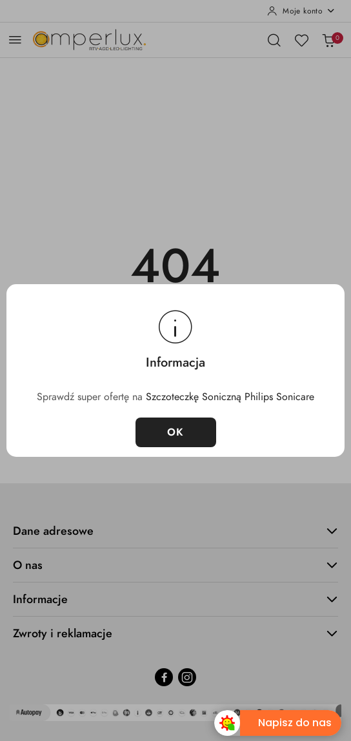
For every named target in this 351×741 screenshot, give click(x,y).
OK (176, 432)
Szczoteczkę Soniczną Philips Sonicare (230, 397)
